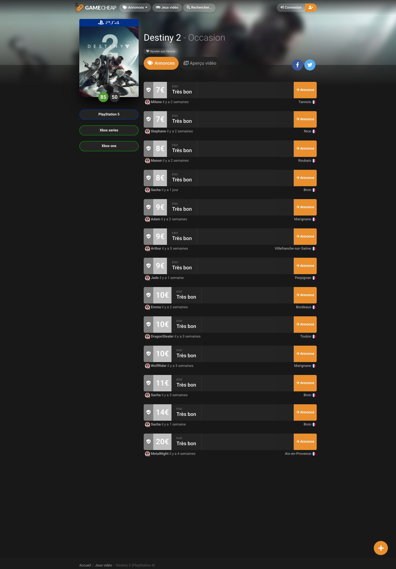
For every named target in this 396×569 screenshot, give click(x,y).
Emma (153, 307)
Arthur (153, 249)
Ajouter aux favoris (161, 51)
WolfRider (156, 366)
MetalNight (157, 454)
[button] (199, 8)
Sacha (153, 190)
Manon (154, 161)
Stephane (156, 131)
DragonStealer (160, 337)
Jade (152, 278)
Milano (154, 102)
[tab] (161, 63)
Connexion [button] (291, 8)
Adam (153, 219)
